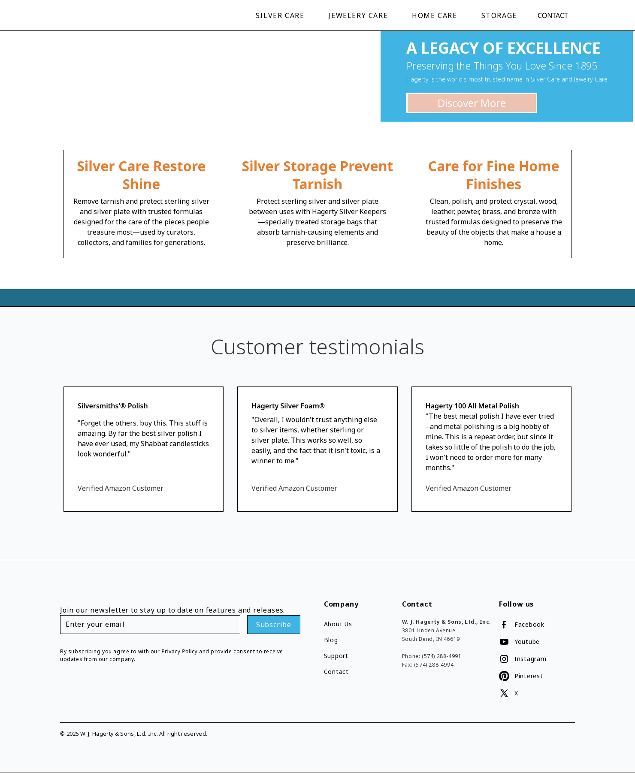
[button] (281, 15)
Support (336, 656)
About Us (338, 624)
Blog (331, 640)
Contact (553, 15)
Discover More (472, 103)
